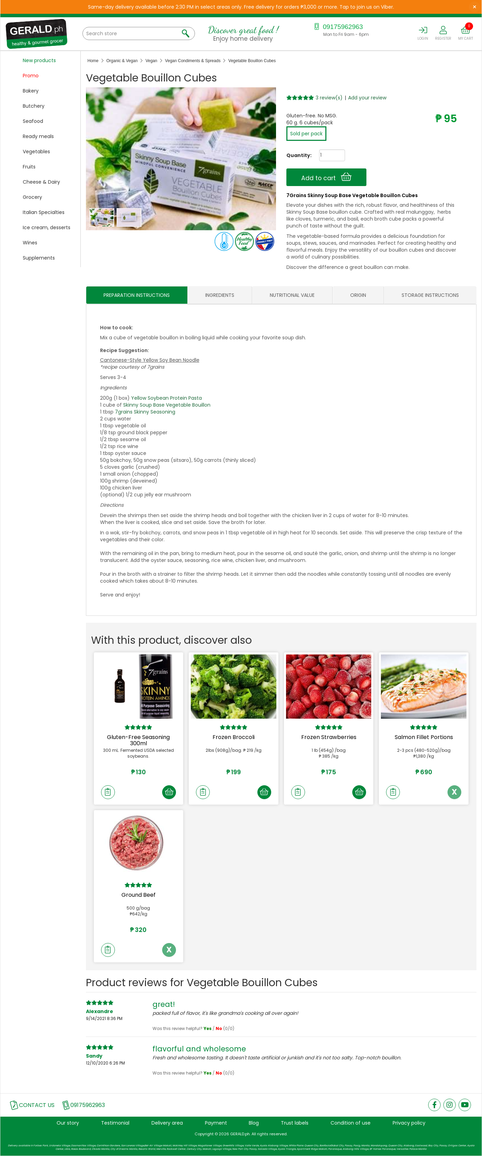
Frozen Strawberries (328, 737)
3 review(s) (329, 97)
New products (39, 60)
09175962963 (337, 26)
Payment (216, 1122)
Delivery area (167, 1122)
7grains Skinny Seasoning (145, 411)
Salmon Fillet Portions (424, 737)
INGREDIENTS (219, 295)
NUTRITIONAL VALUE (292, 295)
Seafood (33, 121)
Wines (30, 242)
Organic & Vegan (122, 60)
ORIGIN (358, 295)
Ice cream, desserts (46, 227)
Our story (68, 1122)
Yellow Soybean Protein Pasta (166, 398)
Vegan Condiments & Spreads (192, 60)
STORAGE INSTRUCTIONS (430, 295)
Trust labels (294, 1122)
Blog (254, 1122)
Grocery (32, 197)
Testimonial (115, 1122)
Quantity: (296, 155)
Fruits (29, 166)
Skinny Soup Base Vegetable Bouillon (166, 404)
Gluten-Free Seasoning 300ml (138, 740)
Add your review (367, 97)
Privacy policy (409, 1122)
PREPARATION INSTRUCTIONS (137, 295)
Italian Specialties (44, 212)
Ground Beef (138, 895)
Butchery (34, 106)
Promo (31, 75)
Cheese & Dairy (41, 181)
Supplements (39, 257)
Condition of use (351, 1122)
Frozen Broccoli (234, 737)
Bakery (31, 90)
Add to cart (326, 177)
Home (93, 60)
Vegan (151, 60)
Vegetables (36, 151)
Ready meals (38, 136)
